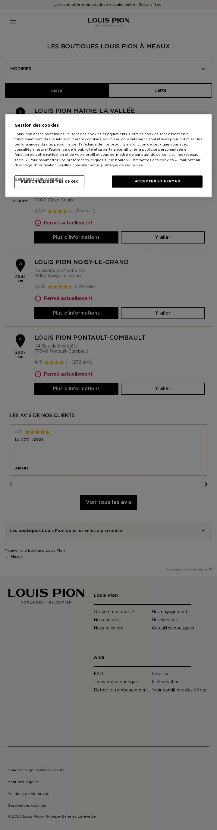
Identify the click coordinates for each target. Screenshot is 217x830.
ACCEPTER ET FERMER (157, 181)
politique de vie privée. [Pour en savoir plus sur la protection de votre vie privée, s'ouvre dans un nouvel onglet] (122, 165)
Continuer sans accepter (38, 179)
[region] (108, 155)
